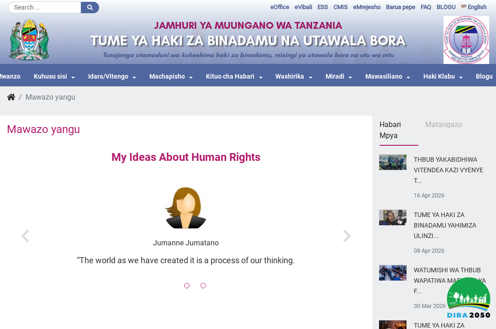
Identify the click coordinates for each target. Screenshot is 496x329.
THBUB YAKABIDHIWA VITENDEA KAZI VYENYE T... (448, 170)
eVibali (303, 7)
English (473, 7)
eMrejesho (366, 7)
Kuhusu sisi (50, 76)
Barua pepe (400, 7)
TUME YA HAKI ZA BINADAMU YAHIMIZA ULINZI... (445, 225)
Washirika (289, 76)
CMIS (340, 7)
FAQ (426, 7)
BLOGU (446, 7)
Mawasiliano (383, 76)
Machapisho (167, 76)
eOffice (279, 7)
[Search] (44, 7)
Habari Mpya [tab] (390, 130)
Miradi (335, 76)
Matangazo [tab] (443, 124)
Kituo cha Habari (230, 76)
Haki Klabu (439, 76)
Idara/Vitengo (108, 76)
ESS (322, 7)
